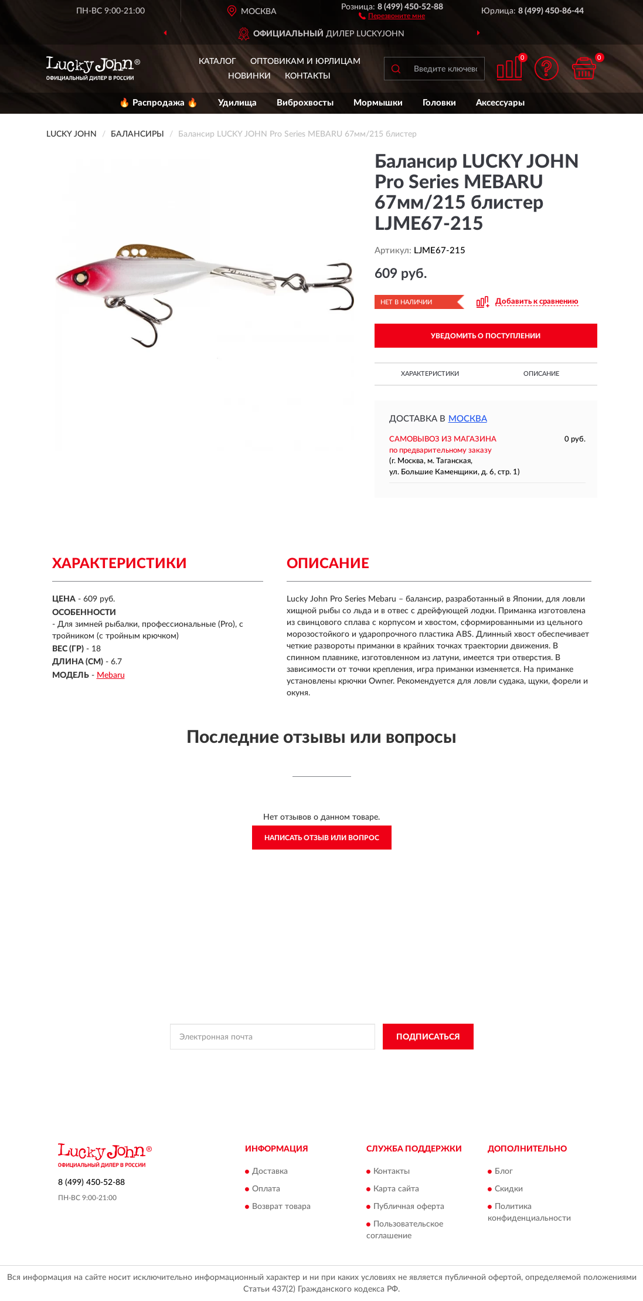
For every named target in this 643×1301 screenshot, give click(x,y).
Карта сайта (396, 1189)
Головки (439, 102)
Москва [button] (467, 419)
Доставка (270, 1171)
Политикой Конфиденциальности (312, 1062)
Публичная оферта (408, 1207)
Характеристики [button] (430, 374)
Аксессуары (500, 102)
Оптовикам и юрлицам (305, 61)
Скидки (509, 1189)
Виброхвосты (305, 102)
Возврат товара (281, 1207)
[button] (392, 15)
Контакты (308, 76)
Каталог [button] (217, 61)
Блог (504, 1171)
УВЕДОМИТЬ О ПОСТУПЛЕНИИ (485, 335)
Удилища (237, 102)
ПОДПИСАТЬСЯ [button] (428, 1037)
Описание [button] (541, 374)
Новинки (249, 76)
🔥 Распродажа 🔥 (158, 102)
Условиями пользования (415, 1062)
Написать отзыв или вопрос (321, 837)
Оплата (266, 1189)
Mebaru (111, 675)
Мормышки (378, 102)
